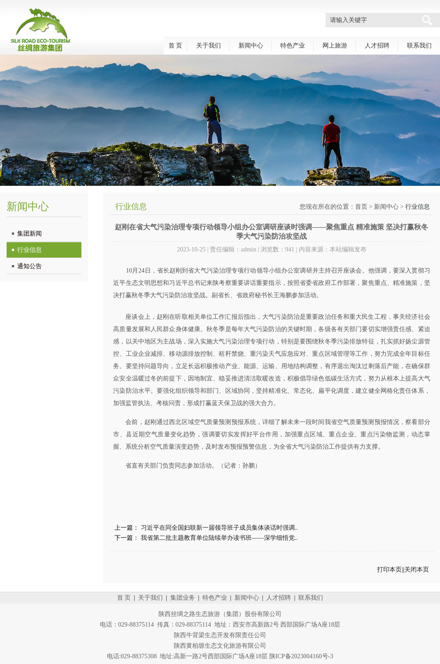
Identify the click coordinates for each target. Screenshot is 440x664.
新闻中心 (250, 45)
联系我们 (419, 45)
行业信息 (29, 250)
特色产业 (292, 45)
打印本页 (389, 569)
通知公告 (29, 266)
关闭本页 (416, 569)
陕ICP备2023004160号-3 (301, 656)
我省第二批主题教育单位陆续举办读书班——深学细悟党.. (219, 538)
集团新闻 (29, 233)
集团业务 (182, 597)
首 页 (176, 45)
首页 (361, 206)
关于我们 (208, 45)
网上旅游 (335, 45)
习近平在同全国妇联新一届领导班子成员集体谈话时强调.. (219, 527)
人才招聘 (377, 45)
